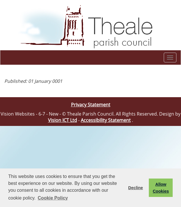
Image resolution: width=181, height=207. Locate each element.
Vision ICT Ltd (62, 120)
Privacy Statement (90, 104)
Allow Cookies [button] (161, 187)
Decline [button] (135, 187)
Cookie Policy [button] (53, 197)
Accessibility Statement (106, 120)
